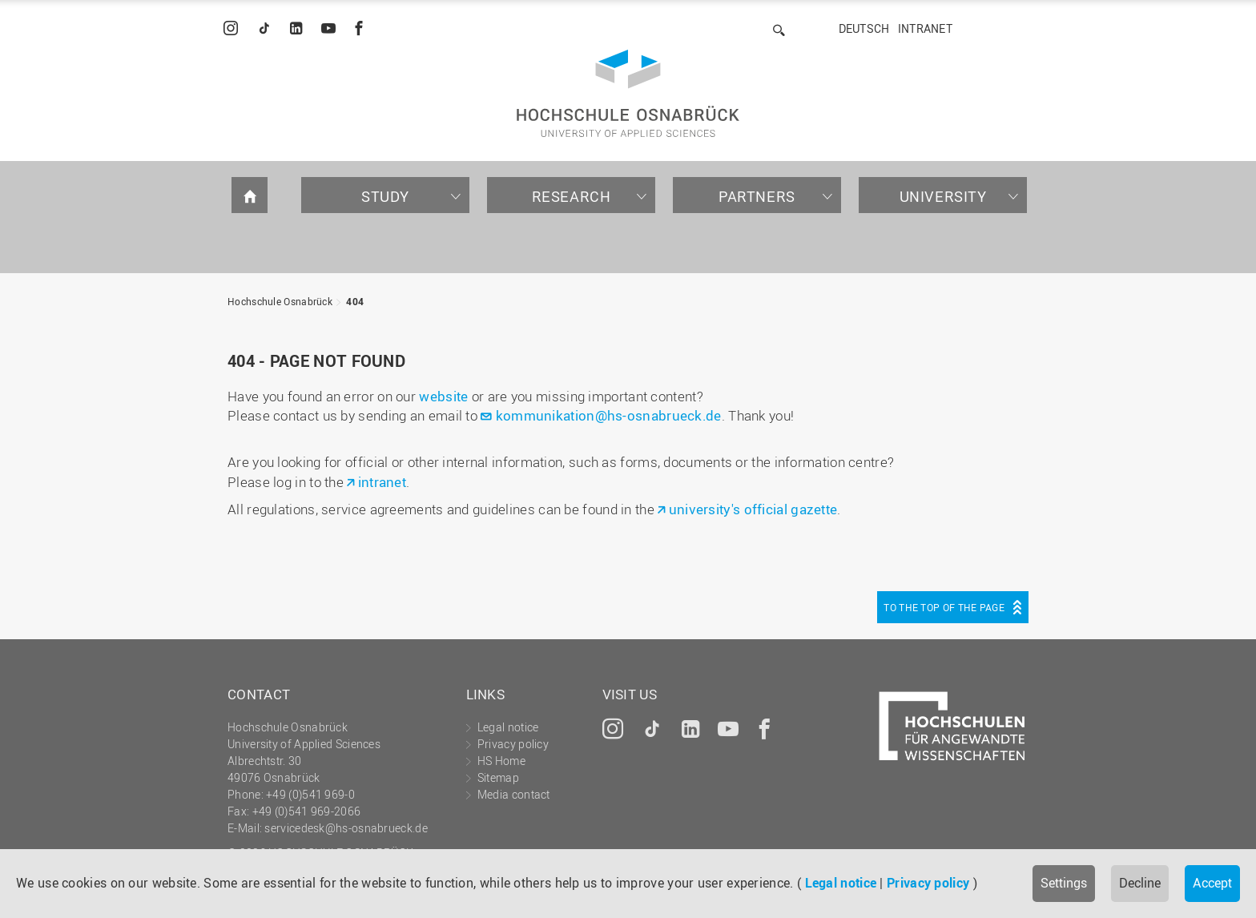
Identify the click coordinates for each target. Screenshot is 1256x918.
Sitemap (498, 777)
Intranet (925, 28)
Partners (757, 196)
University (943, 196)
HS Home (501, 760)
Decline (1140, 883)
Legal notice (841, 883)
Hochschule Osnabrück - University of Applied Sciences (628, 93)
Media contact (513, 794)
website (443, 396)
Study (385, 196)
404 (355, 301)
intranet (382, 482)
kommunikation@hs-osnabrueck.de (609, 415)
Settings (1064, 883)
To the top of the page (944, 607)
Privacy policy (928, 883)
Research (571, 196)
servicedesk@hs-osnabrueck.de (345, 827)
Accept (1212, 883)
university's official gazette (753, 509)
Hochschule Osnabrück (279, 301)
